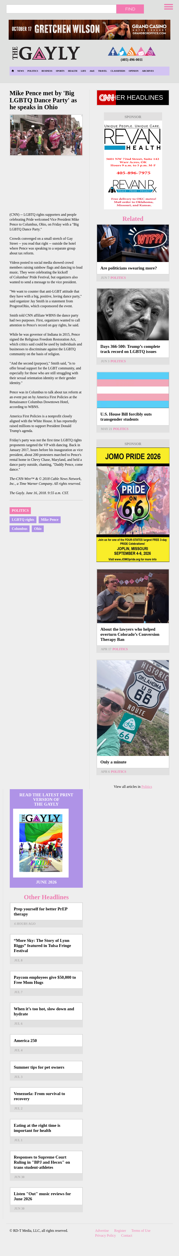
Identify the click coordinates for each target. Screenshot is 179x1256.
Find (130, 8)
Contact (126, 1235)
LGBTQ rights (23, 519)
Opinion (134, 71)
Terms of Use (141, 1230)
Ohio (38, 529)
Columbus (19, 529)
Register (120, 1230)
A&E (92, 71)
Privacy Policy (105, 1235)
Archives (148, 71)
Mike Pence (50, 519)
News (20, 71)
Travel (102, 71)
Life (83, 71)
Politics (32, 71)
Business (47, 71)
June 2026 (46, 882)
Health (72, 71)
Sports (60, 71)
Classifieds (118, 71)
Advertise (102, 1230)
